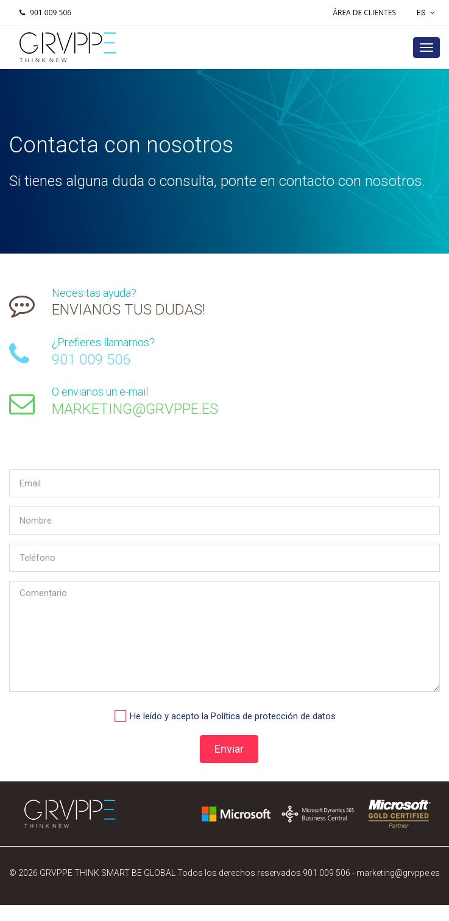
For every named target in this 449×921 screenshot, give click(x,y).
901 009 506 (43, 12)
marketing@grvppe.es (398, 873)
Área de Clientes (364, 12)
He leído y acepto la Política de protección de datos (233, 716)
